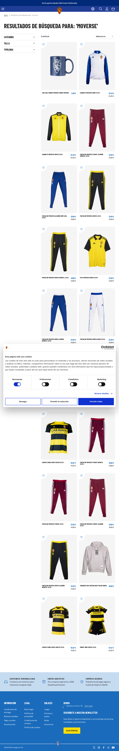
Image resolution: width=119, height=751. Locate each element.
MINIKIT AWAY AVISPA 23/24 (88, 647)
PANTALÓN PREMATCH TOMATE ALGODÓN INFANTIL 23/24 (91, 155)
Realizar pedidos (11, 716)
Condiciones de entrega (10, 711)
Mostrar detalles (101, 393)
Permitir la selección (59, 401)
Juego (47, 709)
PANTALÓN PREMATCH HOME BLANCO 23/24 (92, 339)
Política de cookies (32, 727)
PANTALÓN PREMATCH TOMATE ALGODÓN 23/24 (91, 525)
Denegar (23, 401)
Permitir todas (96, 401)
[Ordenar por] (105, 36)
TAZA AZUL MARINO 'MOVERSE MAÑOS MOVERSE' (55, 93)
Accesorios (48, 724)
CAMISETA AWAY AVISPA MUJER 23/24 (53, 462)
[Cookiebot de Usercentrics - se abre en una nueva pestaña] (103, 347)
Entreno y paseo (48, 715)
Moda (46, 720)
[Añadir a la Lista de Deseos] (44, 45)
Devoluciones (9, 724)
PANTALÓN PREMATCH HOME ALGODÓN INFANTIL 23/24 (53, 340)
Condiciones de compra (30, 722)
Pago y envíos (10, 720)
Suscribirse (72, 730)
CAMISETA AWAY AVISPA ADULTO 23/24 (53, 647)
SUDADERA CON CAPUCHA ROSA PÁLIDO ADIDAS (93, 586)
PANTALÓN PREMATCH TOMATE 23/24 (52, 524)
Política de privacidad (28, 715)
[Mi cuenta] (107, 9)
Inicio (6, 15)
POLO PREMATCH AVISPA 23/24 (89, 278)
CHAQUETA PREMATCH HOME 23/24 (90, 93)
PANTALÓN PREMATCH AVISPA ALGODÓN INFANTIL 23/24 (53, 586)
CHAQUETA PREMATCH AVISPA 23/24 (52, 154)
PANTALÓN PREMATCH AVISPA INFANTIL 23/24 (55, 278)
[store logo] (59, 10)
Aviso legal (29, 709)
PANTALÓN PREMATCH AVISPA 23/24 (90, 216)
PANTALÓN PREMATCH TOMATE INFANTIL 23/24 (91, 463)
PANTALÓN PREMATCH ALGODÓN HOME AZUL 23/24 (54, 217)
